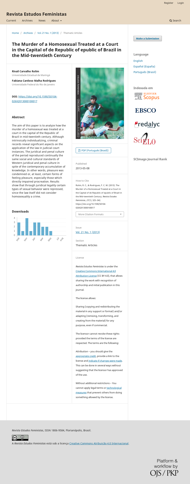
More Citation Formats (90, 214)
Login (181, 2)
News (42, 20)
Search (175, 20)
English (138, 61)
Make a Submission (147, 38)
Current (11, 20)
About (55, 20)
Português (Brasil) (145, 72)
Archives (27, 20)
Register (168, 2)
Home (15, 33)
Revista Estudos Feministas (36, 14)
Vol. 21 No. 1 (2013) (48, 33)
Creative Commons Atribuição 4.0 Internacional (98, 443)
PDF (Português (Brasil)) (95, 150)
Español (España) (144, 66)
